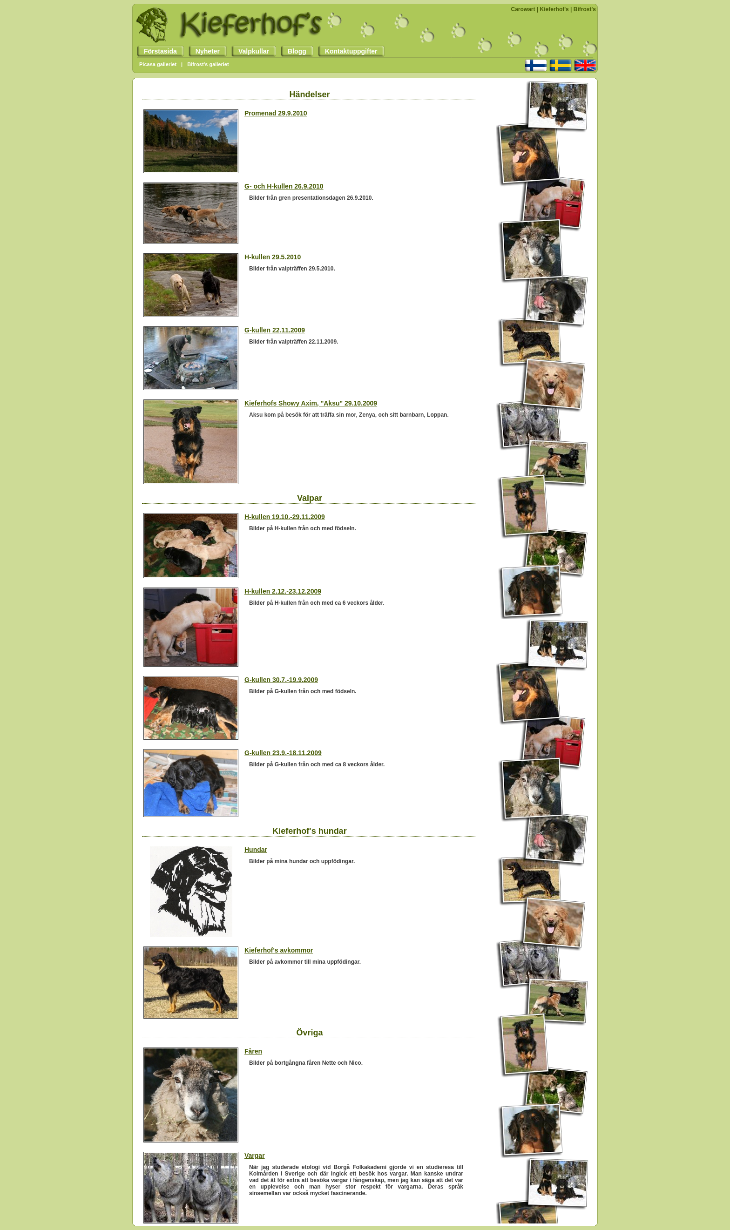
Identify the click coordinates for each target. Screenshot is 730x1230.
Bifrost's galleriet (208, 64)
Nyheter (204, 51)
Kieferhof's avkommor (278, 950)
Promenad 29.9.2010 (275, 113)
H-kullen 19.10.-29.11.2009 (284, 516)
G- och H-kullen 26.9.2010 (284, 186)
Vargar (254, 1155)
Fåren (253, 1051)
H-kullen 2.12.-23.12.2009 (282, 591)
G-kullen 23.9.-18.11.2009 (283, 753)
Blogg (293, 51)
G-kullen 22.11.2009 (274, 330)
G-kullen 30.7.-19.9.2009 (281, 679)
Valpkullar (250, 51)
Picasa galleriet (157, 64)
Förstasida (157, 51)
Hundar (255, 849)
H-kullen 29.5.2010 (272, 257)
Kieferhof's (554, 9)
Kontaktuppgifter (348, 51)
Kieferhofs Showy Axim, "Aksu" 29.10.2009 (310, 403)
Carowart (523, 9)
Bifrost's (585, 9)
